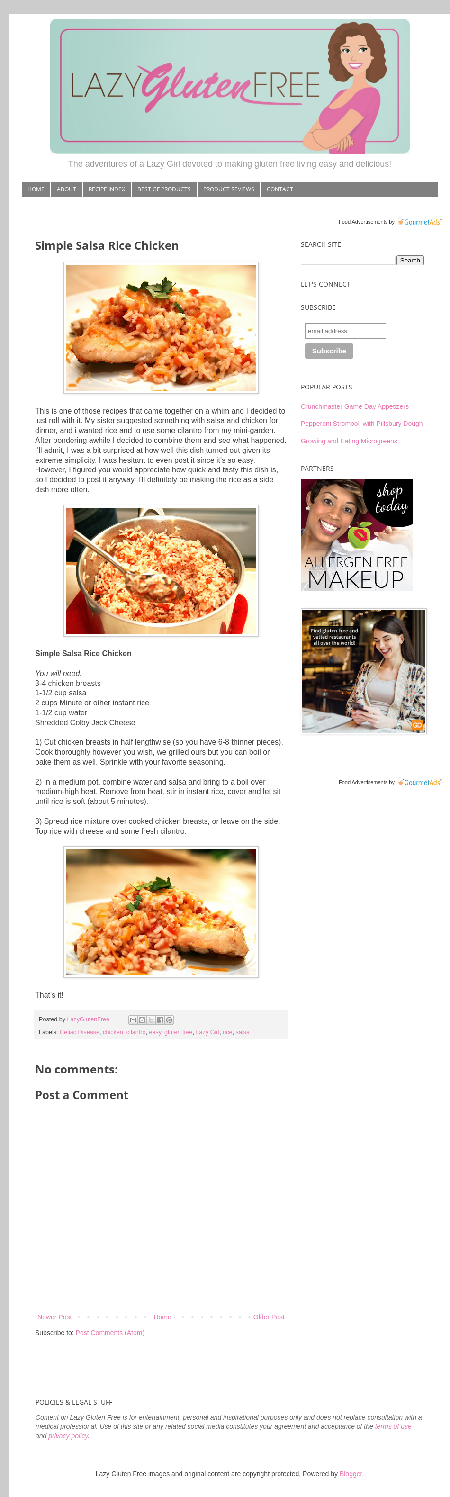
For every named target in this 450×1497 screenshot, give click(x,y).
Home (162, 1317)
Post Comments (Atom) (110, 1332)
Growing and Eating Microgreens (349, 441)
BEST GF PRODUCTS (164, 189)
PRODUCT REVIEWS (228, 189)
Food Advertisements (363, 222)
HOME (36, 189)
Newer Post (54, 1317)
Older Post (269, 1317)
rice (227, 1032)
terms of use (393, 1426)
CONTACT (280, 189)
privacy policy (68, 1436)
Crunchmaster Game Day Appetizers (355, 406)
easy (155, 1032)
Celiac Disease (79, 1032)
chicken (113, 1032)
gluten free (178, 1032)
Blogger (351, 1474)
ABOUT (66, 189)
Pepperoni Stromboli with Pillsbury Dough (362, 423)
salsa (243, 1032)
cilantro (136, 1032)
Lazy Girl (208, 1032)
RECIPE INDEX (107, 189)
